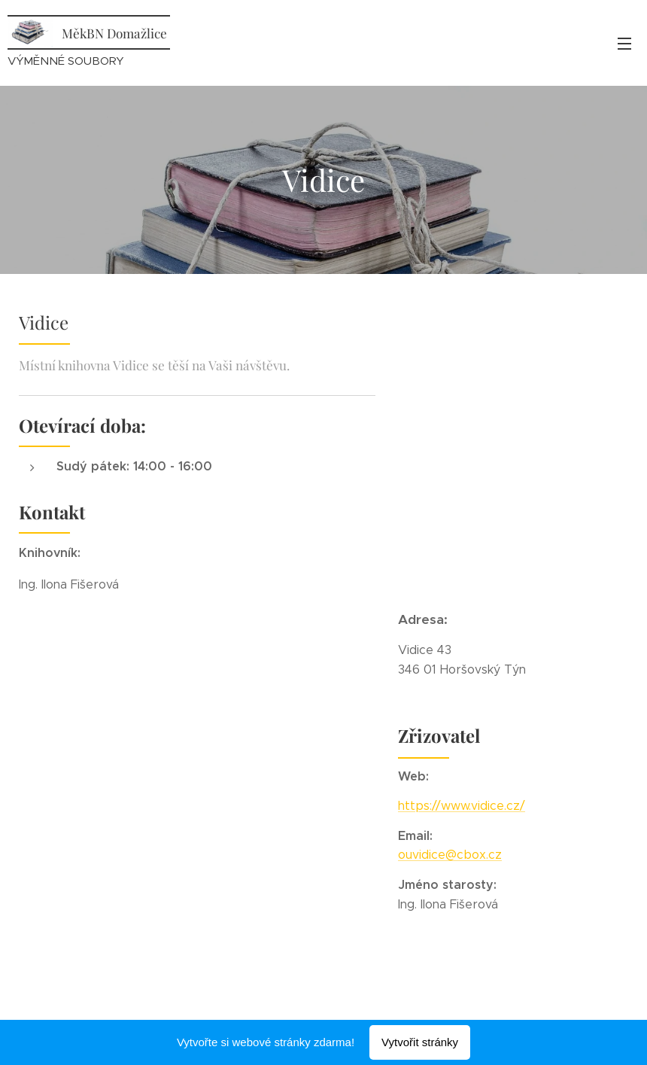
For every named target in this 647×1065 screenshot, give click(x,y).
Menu (624, 43)
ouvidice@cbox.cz (450, 854)
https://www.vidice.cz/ (461, 806)
